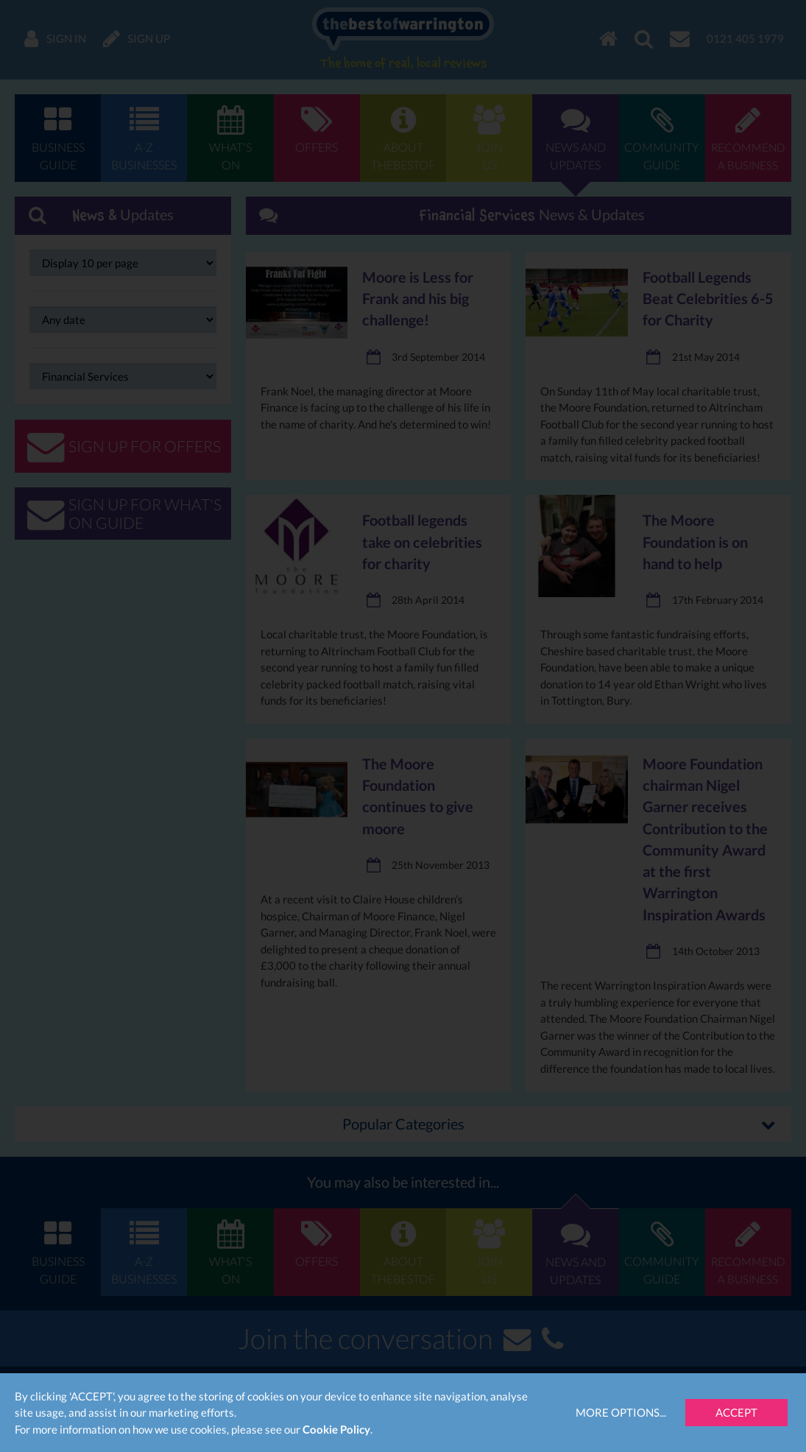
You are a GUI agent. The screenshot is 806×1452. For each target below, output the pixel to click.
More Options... (621, 1412)
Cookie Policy (336, 1429)
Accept (736, 1412)
